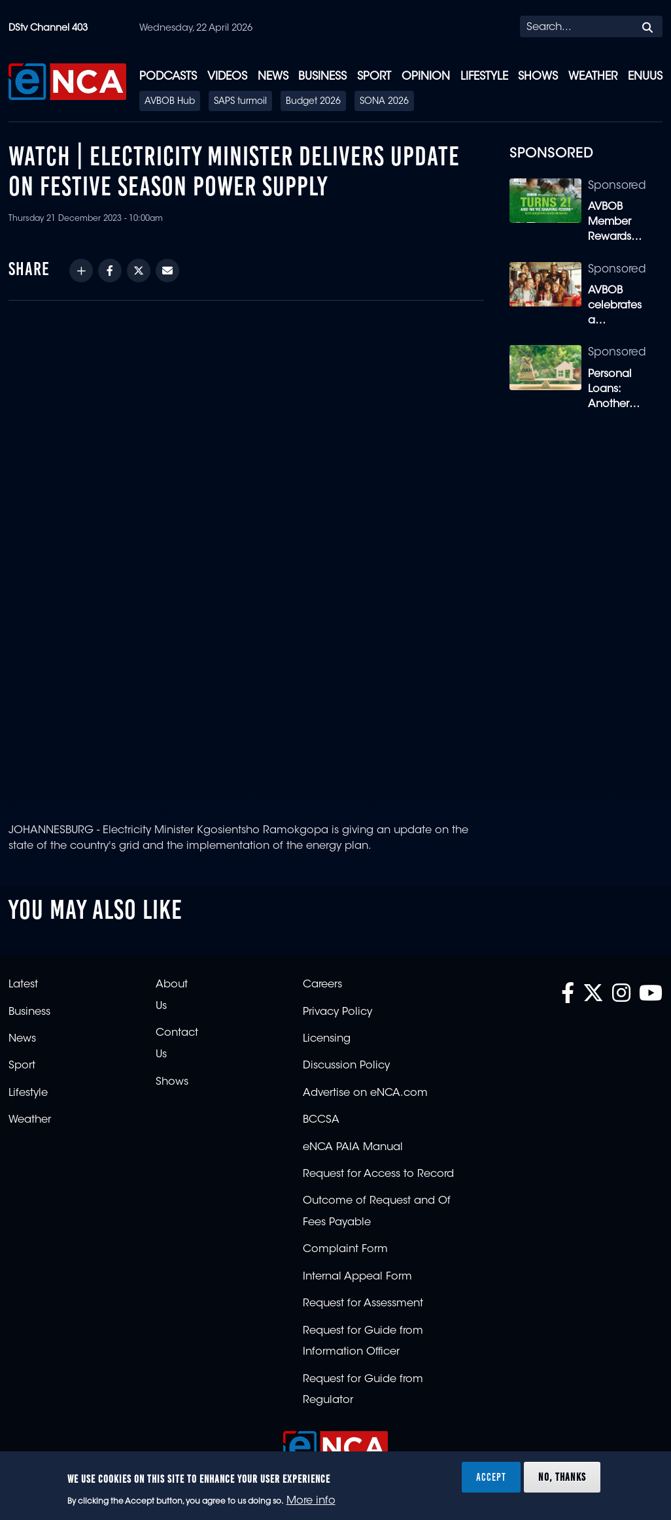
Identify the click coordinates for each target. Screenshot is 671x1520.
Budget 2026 (313, 102)
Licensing (327, 1039)
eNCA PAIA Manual (353, 1147)
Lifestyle (484, 76)
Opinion (426, 76)
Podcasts (168, 76)
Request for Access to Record (378, 1174)
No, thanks (562, 1476)
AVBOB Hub (170, 102)
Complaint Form (345, 1249)
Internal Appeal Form (357, 1277)
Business (322, 76)
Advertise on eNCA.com (365, 1093)
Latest (23, 985)
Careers (322, 985)
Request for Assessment (363, 1303)
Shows (538, 76)
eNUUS (645, 76)
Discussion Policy (346, 1066)
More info (311, 1501)
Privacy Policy (337, 1012)
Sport (374, 76)
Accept (491, 1476)
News (273, 76)
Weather (592, 76)
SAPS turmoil (240, 102)
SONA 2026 (384, 102)
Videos (227, 76)
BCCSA (321, 1120)
